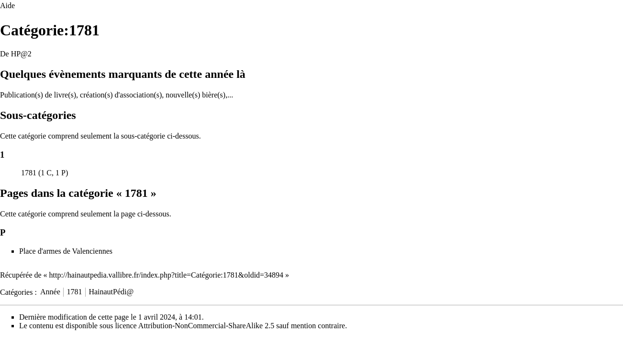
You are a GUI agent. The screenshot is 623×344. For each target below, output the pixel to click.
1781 (28, 173)
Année (50, 292)
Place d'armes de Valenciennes (65, 251)
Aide (7, 5)
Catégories (16, 292)
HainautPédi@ (111, 292)
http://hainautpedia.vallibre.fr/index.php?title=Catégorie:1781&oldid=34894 (166, 275)
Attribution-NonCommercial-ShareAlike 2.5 (206, 326)
